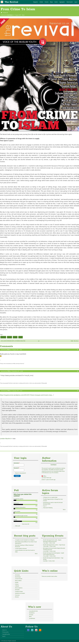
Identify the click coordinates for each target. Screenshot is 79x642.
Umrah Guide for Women (21, 548)
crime (20, 337)
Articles (41, 1)
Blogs (51, 1)
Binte (30, 616)
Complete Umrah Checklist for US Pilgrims (24, 540)
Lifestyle (3, 337)
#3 (77, 390)
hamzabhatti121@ (33, 611)
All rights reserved (11, 640)
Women (17, 597)
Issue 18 (6, 12)
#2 (77, 371)
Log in (75, 1)
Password (16, 468)
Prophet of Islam (19, 591)
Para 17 (45, 506)
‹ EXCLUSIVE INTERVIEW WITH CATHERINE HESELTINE (13, 341)
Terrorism (17, 595)
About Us (4, 630)
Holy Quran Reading (47, 507)
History (17, 584)
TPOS (8, 371)
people (9, 337)
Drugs (15, 337)
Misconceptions (18, 588)
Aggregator (62, 1)
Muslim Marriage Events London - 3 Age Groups (54, 545)
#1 (77, 349)
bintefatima (31, 613)
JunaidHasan (32, 618)
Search (3, 636)
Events (56, 1)
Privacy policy (5, 632)
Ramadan (17, 589)
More (64, 509)
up (38, 341)
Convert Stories (18, 578)
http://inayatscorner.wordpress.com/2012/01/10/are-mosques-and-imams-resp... (27, 395)
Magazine (35, 1)
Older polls (17, 526)
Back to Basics (18, 580)
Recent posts (70, 1)
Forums (46, 1)
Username (17, 463)
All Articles (17, 575)
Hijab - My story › (75, 341)
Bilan (8, 349)
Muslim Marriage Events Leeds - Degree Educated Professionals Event (52, 540)
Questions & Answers (20, 593)
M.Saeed (31, 614)
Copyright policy (6, 634)
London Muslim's (6, 438)
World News (18, 577)
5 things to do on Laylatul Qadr (50, 497)
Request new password (20, 473)
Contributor (10, 15)
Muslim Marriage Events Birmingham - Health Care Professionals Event (53, 553)
